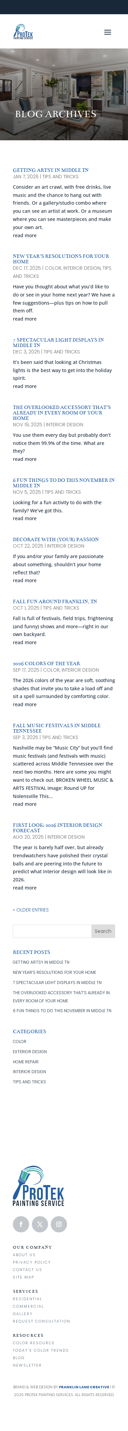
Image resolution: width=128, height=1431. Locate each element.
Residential (27, 1299)
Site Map (23, 1277)
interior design (82, 268)
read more (25, 235)
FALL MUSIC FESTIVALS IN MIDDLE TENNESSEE (57, 728)
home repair (26, 1062)
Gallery (23, 1313)
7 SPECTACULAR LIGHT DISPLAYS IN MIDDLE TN (58, 342)
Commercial (28, 1306)
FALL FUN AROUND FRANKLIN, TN (55, 601)
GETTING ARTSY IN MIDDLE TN (51, 170)
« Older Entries (31, 909)
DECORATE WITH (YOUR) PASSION (56, 539)
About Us (24, 1255)
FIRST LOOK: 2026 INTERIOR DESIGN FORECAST (57, 828)
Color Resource (34, 1343)
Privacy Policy (32, 1262)
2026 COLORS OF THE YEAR (46, 663)
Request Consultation (41, 1321)
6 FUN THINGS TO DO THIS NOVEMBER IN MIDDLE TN (64, 483)
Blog (19, 1358)
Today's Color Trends (41, 1350)
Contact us (27, 1269)
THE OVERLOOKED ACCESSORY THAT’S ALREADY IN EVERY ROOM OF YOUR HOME (62, 412)
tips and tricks (60, 176)
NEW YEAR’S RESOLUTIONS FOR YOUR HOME (61, 259)
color (53, 268)
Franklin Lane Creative (84, 1387)
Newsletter (27, 1365)
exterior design (30, 1052)
